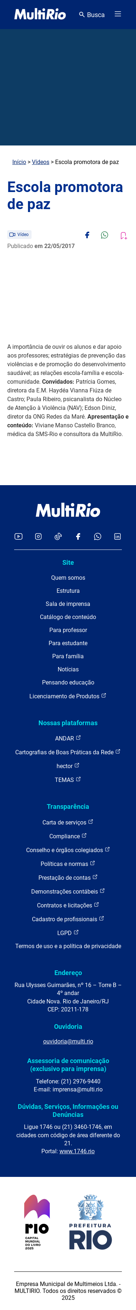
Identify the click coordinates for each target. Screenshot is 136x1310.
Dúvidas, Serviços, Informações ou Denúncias (68, 1110)
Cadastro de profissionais (68, 919)
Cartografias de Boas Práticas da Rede (68, 752)
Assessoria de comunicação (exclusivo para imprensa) (68, 1065)
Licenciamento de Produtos (68, 696)
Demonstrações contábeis (68, 891)
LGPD (68, 932)
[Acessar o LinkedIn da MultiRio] (117, 537)
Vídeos (40, 162)
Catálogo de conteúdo (68, 617)
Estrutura (68, 590)
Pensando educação (68, 682)
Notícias (68, 669)
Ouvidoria (68, 1026)
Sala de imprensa (68, 603)
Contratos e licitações (68, 905)
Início (19, 162)
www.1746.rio (77, 1151)
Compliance (68, 836)
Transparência (68, 806)
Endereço (68, 972)
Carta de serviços (68, 822)
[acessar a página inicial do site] (40, 14)
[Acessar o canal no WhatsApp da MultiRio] (97, 537)
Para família (68, 656)
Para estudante (68, 643)
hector (68, 766)
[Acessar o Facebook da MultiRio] (78, 537)
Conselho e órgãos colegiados (68, 850)
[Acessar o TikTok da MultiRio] (58, 537)
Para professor (68, 630)
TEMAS (68, 779)
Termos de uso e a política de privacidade (68, 946)
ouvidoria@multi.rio (68, 1041)
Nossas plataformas (68, 723)
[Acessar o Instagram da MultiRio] (38, 537)
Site (68, 562)
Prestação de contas (68, 877)
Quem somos (68, 577)
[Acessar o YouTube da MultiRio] (18, 537)
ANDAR (68, 738)
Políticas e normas (68, 863)
